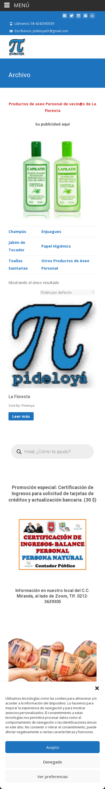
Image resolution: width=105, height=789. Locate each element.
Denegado (52, 762)
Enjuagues (51, 230)
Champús (17, 230)
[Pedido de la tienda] (66, 292)
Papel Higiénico (56, 245)
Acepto (52, 747)
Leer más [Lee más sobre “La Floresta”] (21, 415)
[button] (97, 688)
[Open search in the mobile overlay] (52, 451)
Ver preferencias (52, 776)
